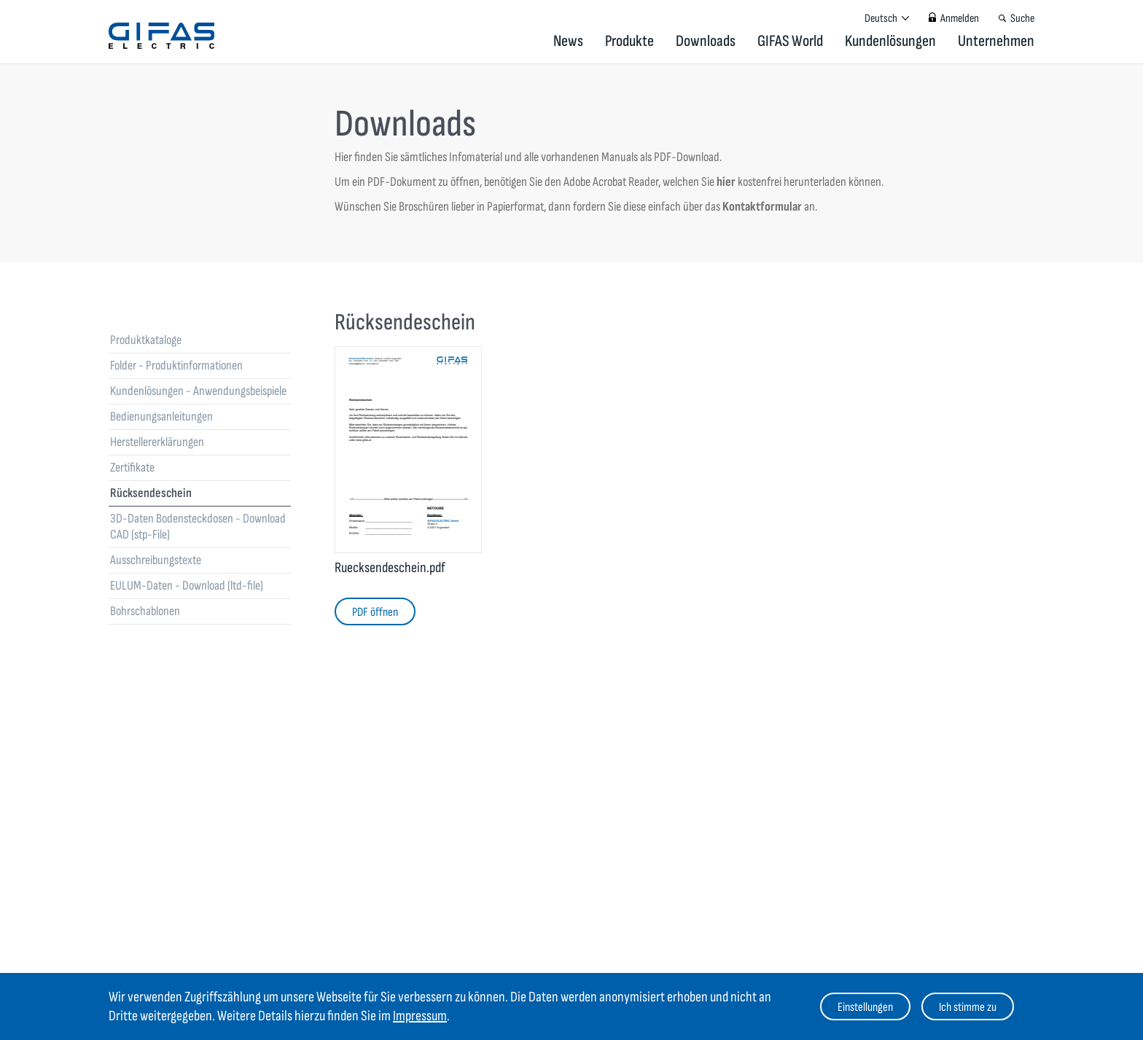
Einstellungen (865, 1007)
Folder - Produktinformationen (176, 365)
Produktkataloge (146, 340)
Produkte (629, 41)
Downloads (706, 41)
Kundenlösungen (890, 41)
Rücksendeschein (151, 493)
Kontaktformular (763, 206)
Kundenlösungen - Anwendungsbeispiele (198, 391)
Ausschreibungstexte (155, 560)
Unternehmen (996, 41)
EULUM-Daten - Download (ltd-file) (186, 585)
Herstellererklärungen (157, 442)
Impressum (420, 1016)
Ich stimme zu (967, 1007)
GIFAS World (790, 41)
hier (726, 181)
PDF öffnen (375, 612)
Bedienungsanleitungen (161, 416)
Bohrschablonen (145, 611)
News (568, 41)
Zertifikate (132, 467)
